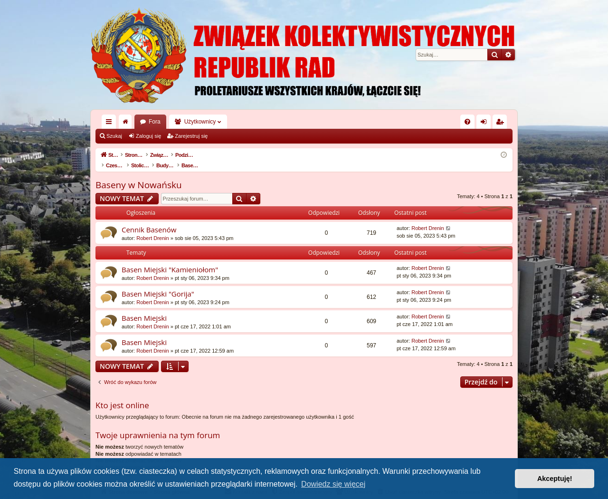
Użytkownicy (200, 121)
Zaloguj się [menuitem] (486, 123)
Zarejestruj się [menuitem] (501, 123)
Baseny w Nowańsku (138, 175)
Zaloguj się (148, 136)
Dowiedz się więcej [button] (333, 484)
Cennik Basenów (149, 219)
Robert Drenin (152, 228)
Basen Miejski (144, 308)
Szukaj (114, 136)
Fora (155, 121)
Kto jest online (122, 395)
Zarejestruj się (191, 136)
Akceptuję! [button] (554, 478)
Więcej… (110, 123)
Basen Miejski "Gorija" (158, 283)
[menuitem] (467, 122)
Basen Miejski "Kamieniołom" (170, 259)
